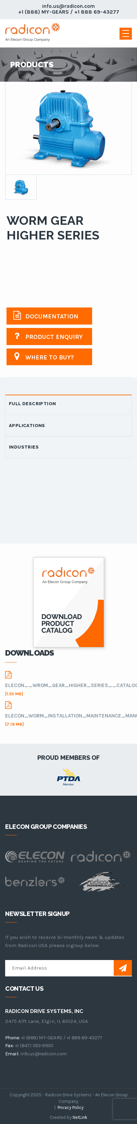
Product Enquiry (48, 336)
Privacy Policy (71, 1107)
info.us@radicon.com (68, 6)
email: (12, 1054)
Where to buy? (43, 356)
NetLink (80, 1117)
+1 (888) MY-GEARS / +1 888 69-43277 (68, 12)
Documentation (45, 315)
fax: (9, 1045)
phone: (12, 1037)
